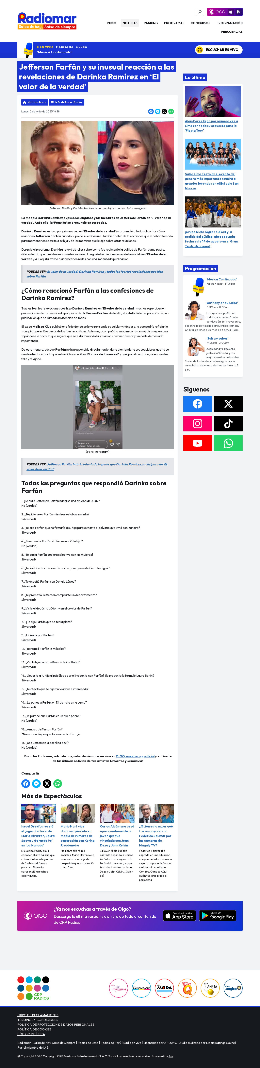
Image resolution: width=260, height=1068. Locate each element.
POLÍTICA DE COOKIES (34, 1029)
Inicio (111, 23)
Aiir (171, 1056)
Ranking (151, 23)
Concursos (200, 23)
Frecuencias (232, 32)
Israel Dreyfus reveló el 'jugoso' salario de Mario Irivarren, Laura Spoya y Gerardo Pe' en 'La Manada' (38, 825)
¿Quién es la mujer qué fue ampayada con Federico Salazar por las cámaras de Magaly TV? (156, 825)
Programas (174, 23)
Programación (230, 23)
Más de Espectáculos (68, 102)
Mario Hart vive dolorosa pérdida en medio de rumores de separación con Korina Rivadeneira (78, 825)
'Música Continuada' (55, 52)
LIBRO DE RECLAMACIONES (37, 1015)
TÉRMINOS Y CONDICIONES (37, 1020)
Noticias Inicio (37, 102)
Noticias (130, 23)
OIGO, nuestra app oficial (135, 756)
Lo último (195, 77)
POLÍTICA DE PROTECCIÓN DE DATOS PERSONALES (55, 1024)
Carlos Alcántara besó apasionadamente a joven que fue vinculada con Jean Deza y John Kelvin (117, 825)
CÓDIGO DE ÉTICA (31, 1034)
